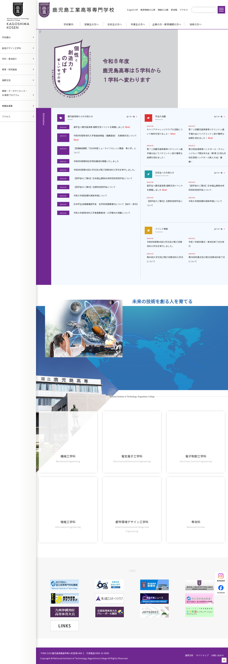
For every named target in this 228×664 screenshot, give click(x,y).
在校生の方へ (114, 24)
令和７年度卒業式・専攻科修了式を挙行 (206, 244)
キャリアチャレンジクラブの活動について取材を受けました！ (165, 131)
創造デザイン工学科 (11, 48)
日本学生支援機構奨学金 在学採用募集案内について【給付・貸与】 (106, 204)
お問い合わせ (217, 655)
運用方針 (189, 655)
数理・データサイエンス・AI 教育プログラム (14, 93)
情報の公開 (163, 9)
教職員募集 (7, 105)
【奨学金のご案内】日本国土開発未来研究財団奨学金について (103, 178)
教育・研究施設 (9, 69)
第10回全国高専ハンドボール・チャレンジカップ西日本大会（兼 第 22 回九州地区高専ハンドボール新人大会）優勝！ (207, 155)
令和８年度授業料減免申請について (90, 195)
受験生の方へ (91, 24)
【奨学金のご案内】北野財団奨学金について (95, 186)
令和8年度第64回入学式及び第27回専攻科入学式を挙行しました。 (105, 169)
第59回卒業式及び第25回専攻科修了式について (207, 259)
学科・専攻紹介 (9, 58)
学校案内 (68, 24)
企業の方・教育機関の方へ (166, 24)
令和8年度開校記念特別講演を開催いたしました (96, 161)
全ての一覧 (131, 116)
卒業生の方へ (138, 24)
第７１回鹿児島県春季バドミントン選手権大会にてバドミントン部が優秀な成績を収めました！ (206, 133)
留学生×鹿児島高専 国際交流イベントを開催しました (102, 126)
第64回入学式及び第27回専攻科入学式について (165, 259)
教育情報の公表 (147, 9)
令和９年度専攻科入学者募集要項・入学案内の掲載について (102, 212)
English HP (132, 9)
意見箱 (174, 9)
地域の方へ (196, 24)
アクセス (184, 9)
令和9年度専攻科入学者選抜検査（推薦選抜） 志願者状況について (105, 137)
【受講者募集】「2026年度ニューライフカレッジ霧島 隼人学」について (105, 150)
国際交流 (6, 80)
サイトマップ (202, 655)
